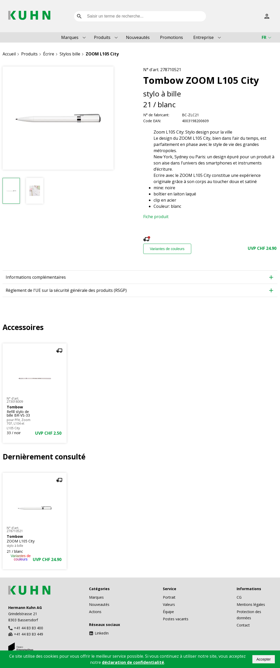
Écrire (48, 54)
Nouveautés (138, 37)
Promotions (171, 37)
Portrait (169, 597)
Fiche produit (156, 216)
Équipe (168, 611)
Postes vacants (175, 618)
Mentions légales (251, 604)
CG (239, 597)
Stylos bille (70, 54)
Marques (69, 37)
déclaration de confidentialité (133, 662)
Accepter (264, 659)
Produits (102, 37)
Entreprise (203, 37)
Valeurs (169, 604)
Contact (243, 625)
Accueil (9, 54)
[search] (79, 16)
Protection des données (249, 614)
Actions (95, 611)
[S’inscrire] (267, 16)
